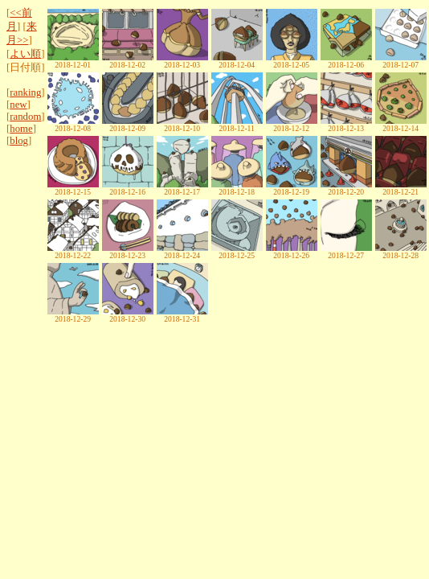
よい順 (25, 54)
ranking (25, 92)
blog (19, 140)
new (18, 104)
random (25, 116)
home (21, 128)
